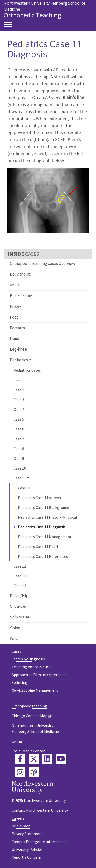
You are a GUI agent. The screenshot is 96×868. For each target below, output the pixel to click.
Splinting (19, 682)
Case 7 (19, 438)
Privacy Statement (27, 833)
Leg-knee (18, 349)
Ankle (15, 285)
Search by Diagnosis (28, 658)
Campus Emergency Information (39, 841)
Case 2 (19, 389)
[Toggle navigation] (8, 25)
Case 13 (20, 575)
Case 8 (19, 448)
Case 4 (19, 409)
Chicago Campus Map (29, 715)
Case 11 (24, 487)
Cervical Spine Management (35, 690)
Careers (18, 818)
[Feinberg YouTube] (61, 759)
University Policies (27, 849)
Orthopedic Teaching (32, 15)
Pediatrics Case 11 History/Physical (47, 517)
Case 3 (19, 399)
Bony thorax (20, 274)
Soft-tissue (19, 617)
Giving (17, 741)
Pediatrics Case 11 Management (45, 536)
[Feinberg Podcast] (34, 772)
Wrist (14, 638)
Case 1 (19, 380)
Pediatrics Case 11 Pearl (38, 546)
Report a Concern (26, 857)
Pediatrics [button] (19, 360)
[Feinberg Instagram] (20, 772)
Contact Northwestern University (40, 810)
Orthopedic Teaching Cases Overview (42, 263)
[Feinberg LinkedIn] (47, 759)
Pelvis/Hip (19, 595)
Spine (15, 627)
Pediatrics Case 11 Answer (39, 497)
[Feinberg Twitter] (34, 759)
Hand (14, 338)
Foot (14, 317)
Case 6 (19, 429)
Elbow (15, 306)
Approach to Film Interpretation (39, 674)
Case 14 (20, 585)
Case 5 (19, 419)
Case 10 (20, 468)
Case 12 (20, 566)
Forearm (17, 328)
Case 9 (19, 458)
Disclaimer (21, 825)
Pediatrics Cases (27, 370)
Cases (16, 651)
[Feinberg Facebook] (20, 759)
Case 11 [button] (20, 478)
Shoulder (18, 606)
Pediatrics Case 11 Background (43, 507)
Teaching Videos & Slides (32, 666)
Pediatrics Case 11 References (43, 556)
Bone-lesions (21, 295)
